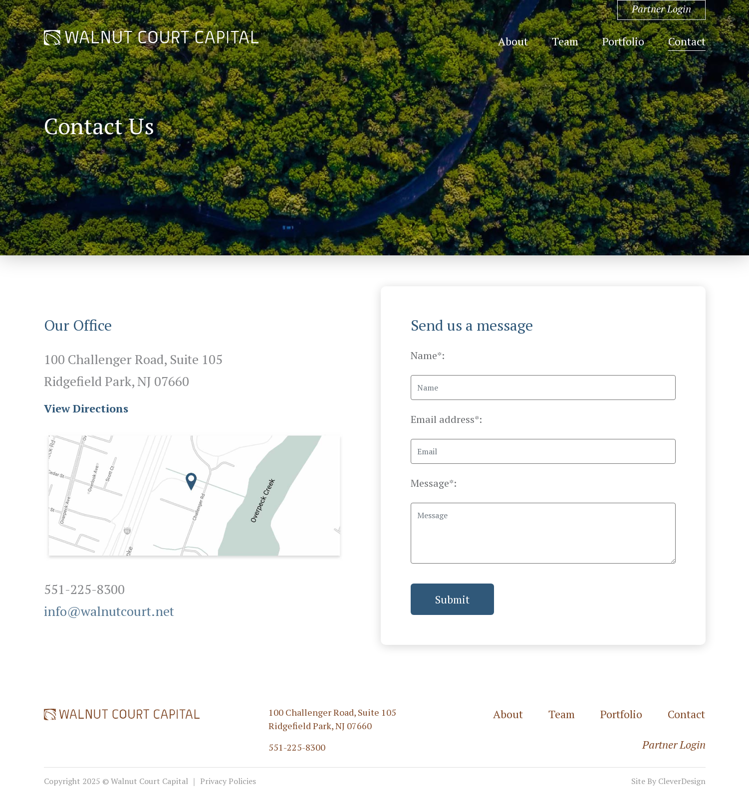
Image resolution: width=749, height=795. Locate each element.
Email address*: (446, 419)
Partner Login (661, 8)
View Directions (86, 408)
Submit (452, 599)
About (513, 41)
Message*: (434, 483)
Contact (687, 41)
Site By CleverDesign (668, 781)
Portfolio (623, 41)
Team (565, 41)
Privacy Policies (228, 781)
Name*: (428, 355)
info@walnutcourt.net (109, 610)
